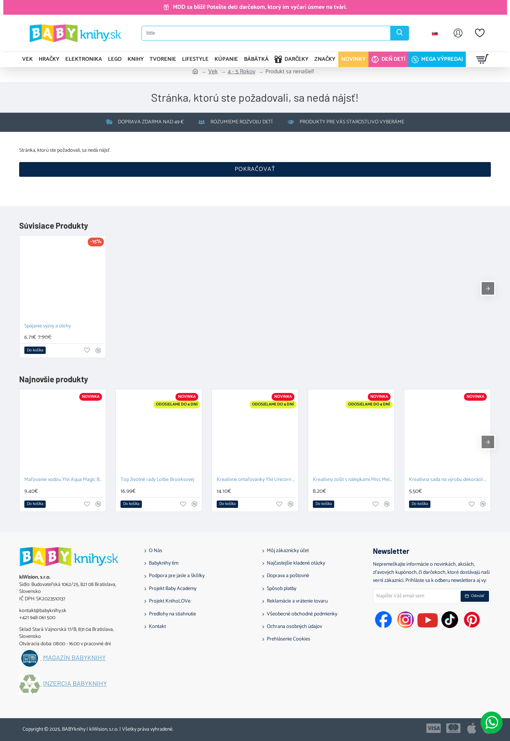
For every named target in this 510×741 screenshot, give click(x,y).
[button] (35, 350)
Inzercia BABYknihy (75, 683)
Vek (213, 72)
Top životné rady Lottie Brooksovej (157, 480)
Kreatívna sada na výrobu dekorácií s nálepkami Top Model (449, 480)
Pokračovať (255, 169)
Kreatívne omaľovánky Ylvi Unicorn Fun (256, 480)
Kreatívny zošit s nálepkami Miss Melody (352, 480)
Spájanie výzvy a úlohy (47, 326)
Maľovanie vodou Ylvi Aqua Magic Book (64, 480)
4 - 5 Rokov (241, 72)
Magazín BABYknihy (74, 657)
